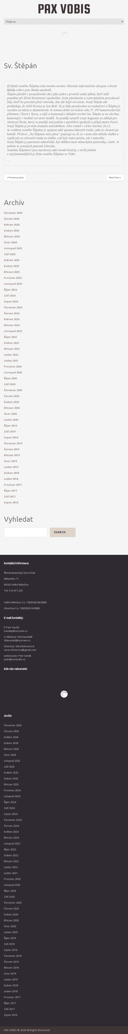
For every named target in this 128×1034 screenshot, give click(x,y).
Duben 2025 (11, 266)
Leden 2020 (11, 419)
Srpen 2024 (11, 301)
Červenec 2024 (13, 307)
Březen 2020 (12, 408)
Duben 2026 (11, 230)
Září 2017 (9, 496)
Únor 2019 (10, 461)
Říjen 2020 (10, 378)
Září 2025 (9, 254)
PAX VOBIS (64, 8)
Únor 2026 (10, 242)
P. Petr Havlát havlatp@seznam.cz (16, 629)
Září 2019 (9, 431)
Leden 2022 (11, 354)
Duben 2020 (11, 402)
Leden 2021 (11, 360)
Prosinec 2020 (12, 366)
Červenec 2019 (13, 443)
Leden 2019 (11, 467)
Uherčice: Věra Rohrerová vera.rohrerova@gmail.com (20, 648)
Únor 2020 (10, 414)
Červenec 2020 (13, 390)
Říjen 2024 (10, 289)
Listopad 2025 (13, 248)
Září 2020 (9, 384)
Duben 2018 (11, 473)
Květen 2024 (11, 319)
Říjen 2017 (10, 490)
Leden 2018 (11, 479)
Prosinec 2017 (12, 484)
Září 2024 (9, 295)
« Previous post (15, 177)
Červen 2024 (11, 313)
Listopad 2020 (13, 372)
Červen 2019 (11, 449)
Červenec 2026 (13, 213)
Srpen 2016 (11, 502)
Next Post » (115, 177)
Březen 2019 (12, 455)
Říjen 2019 (10, 425)
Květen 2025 (11, 260)
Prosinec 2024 (12, 278)
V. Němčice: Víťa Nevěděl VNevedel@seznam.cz (18, 638)
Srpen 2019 (11, 437)
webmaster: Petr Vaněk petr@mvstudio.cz (17, 657)
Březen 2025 (12, 272)
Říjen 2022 (10, 337)
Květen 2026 (11, 224)
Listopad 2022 (13, 331)
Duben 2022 (11, 343)
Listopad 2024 (13, 283)
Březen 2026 (12, 236)
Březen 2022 (12, 349)
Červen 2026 (11, 218)
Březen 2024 (12, 325)
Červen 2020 (11, 396)
